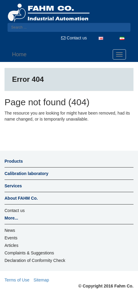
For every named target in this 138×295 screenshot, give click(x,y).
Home (19, 54)
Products (14, 161)
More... (11, 218)
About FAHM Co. (21, 198)
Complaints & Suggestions (29, 252)
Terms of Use (17, 280)
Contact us (74, 37)
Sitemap (41, 280)
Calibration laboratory (26, 173)
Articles (11, 245)
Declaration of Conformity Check (35, 260)
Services (13, 185)
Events (11, 237)
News (10, 230)
